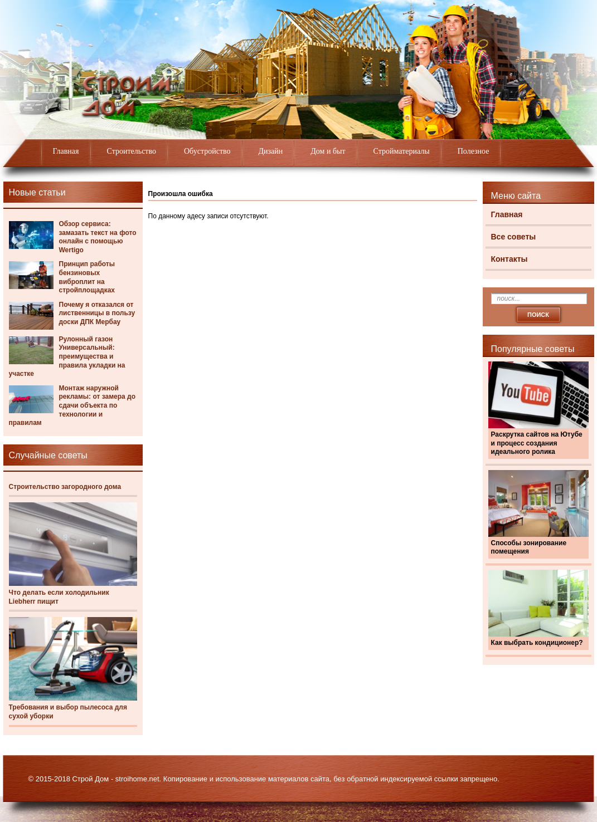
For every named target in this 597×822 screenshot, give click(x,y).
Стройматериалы (401, 151)
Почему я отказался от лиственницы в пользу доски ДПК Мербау (97, 313)
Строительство (131, 151)
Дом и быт (327, 151)
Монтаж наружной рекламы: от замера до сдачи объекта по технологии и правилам (72, 405)
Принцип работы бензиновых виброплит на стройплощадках (87, 277)
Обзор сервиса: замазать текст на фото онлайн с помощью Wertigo (98, 237)
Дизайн (271, 151)
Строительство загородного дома (65, 487)
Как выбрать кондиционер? (537, 643)
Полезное (473, 151)
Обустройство (207, 151)
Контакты (509, 259)
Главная (66, 151)
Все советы (513, 236)
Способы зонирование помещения (529, 547)
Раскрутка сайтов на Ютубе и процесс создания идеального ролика (537, 443)
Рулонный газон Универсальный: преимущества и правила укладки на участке (67, 356)
